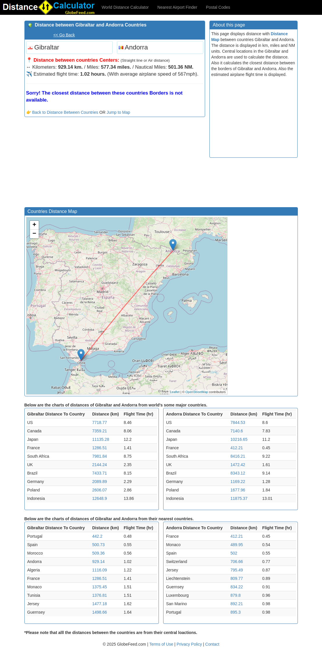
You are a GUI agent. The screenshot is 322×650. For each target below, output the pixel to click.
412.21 (236, 447)
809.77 (236, 578)
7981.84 (99, 456)
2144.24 (99, 464)
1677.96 (237, 490)
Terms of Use (161, 644)
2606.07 (99, 490)
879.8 (235, 595)
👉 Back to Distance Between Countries (62, 112)
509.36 (98, 553)
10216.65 (238, 439)
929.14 (98, 561)
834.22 (236, 587)
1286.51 (99, 447)
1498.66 (99, 612)
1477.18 (99, 603)
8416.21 (237, 456)
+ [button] (34, 225)
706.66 (236, 561)
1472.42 (237, 464)
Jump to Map (118, 112)
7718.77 (99, 422)
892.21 (236, 603)
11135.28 (100, 439)
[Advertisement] (114, 163)
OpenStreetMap (197, 392)
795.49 (236, 570)
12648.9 (99, 498)
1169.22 (237, 481)
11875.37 (238, 498)
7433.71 (99, 473)
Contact (212, 644)
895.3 (235, 612)
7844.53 (237, 422)
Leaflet (174, 392)
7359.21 (99, 431)
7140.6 (236, 431)
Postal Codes (218, 7)
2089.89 (99, 481)
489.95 (236, 544)
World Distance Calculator (125, 7)
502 (233, 553)
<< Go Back (64, 35)
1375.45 (99, 587)
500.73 (98, 544)
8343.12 (237, 473)
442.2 (97, 536)
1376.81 (99, 595)
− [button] (34, 234)
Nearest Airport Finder (177, 7)
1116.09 (99, 570)
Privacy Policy (190, 644)
